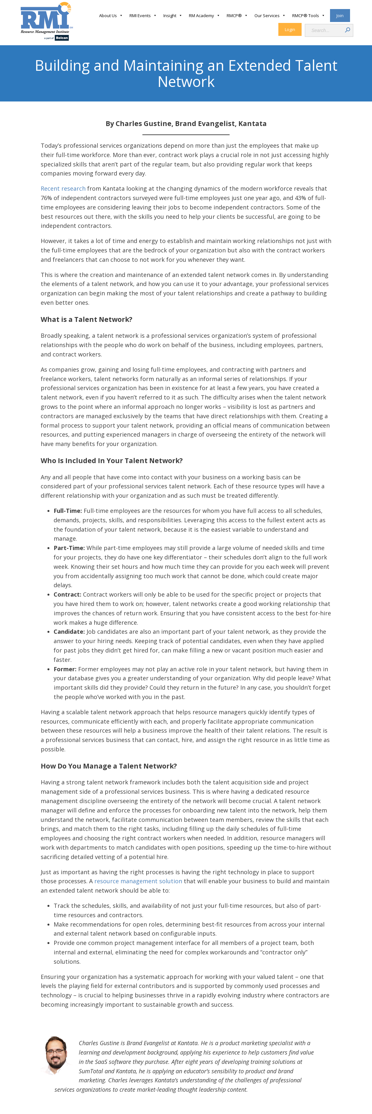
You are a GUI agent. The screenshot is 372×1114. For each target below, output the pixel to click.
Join (340, 15)
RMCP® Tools (308, 15)
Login (290, 29)
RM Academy (204, 15)
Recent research (63, 188)
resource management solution (138, 881)
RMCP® (237, 15)
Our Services (270, 15)
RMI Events (143, 15)
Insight (172, 15)
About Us (111, 15)
